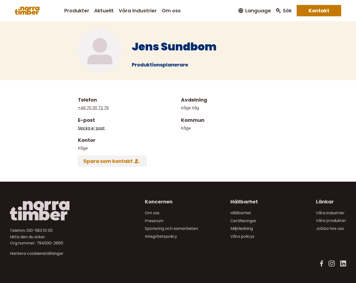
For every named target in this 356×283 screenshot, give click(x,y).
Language (258, 11)
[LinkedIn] (343, 264)
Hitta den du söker (27, 236)
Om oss (171, 10)
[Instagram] (331, 264)
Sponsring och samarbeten (171, 228)
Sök (287, 11)
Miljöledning (241, 228)
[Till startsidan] (49, 210)
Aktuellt (104, 10)
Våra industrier (138, 10)
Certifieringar (243, 220)
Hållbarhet (240, 213)
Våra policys (242, 236)
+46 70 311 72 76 (93, 108)
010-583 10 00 (39, 230)
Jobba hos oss (330, 228)
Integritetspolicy (161, 236)
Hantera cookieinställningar (37, 253)
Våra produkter (331, 220)
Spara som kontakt (108, 161)
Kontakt (319, 10)
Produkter (76, 10)
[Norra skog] (27, 10)
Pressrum (154, 220)
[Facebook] (321, 264)
